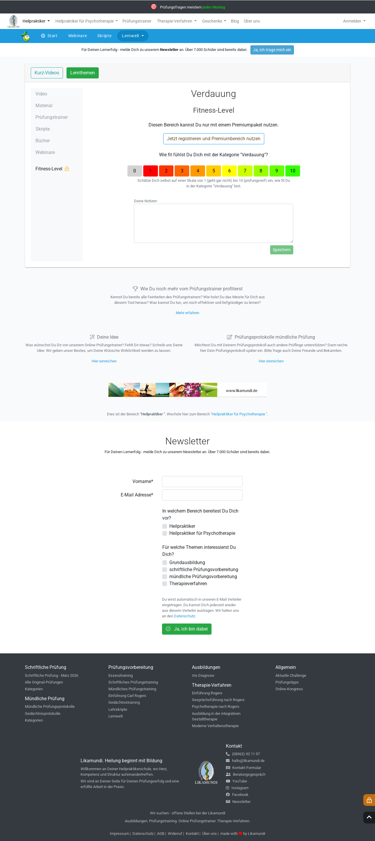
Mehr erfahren (187, 313)
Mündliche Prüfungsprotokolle (50, 706)
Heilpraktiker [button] (34, 21)
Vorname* (142, 481)
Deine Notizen (145, 201)
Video (41, 94)
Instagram (237, 788)
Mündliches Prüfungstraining (132, 689)
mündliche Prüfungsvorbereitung (203, 576)
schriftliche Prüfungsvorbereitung (203, 569)
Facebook (237, 794)
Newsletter (238, 801)
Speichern (282, 249)
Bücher (42, 140)
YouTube (236, 781)
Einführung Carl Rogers (127, 695)
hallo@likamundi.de (245, 760)
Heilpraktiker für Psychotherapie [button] (85, 21)
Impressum (119, 833)
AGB (160, 833)
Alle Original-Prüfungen (44, 682)
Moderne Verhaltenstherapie (215, 726)
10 (292, 171)
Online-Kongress (289, 689)
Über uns (209, 833)
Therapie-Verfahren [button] (175, 21)
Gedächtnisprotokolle (42, 713)
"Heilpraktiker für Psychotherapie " (239, 414)
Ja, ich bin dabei (187, 629)
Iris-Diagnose (203, 675)
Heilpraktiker (182, 526)
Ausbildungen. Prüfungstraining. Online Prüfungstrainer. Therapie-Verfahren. (187, 821)
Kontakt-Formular (243, 767)
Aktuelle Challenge (290, 675)
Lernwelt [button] (131, 35)
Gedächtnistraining (124, 702)
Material (43, 105)
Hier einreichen (104, 361)
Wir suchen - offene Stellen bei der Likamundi (187, 813)
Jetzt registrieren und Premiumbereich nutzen (213, 138)
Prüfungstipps (287, 682)
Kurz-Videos (47, 73)
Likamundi (256, 833)
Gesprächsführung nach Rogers (218, 700)
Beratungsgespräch (245, 774)
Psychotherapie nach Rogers (215, 706)
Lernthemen (82, 73)
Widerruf (175, 833)
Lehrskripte (117, 709)
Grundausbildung (187, 562)
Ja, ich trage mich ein (272, 49)
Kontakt (192, 833)
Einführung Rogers (207, 693)
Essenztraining (120, 675)
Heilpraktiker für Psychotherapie (202, 533)
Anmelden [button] (352, 21)
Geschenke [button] (212, 21)
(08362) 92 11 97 (243, 754)
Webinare (45, 152)
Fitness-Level (52, 169)
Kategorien (34, 689)
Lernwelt (115, 716)
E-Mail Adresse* (137, 495)
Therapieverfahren (188, 583)
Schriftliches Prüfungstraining (133, 682)
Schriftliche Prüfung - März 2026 (51, 675)
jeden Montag (213, 7)
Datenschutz (184, 616)
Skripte (42, 129)
